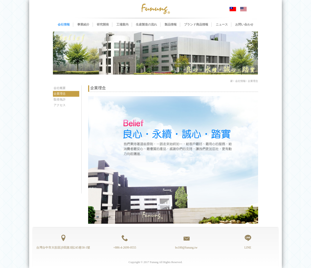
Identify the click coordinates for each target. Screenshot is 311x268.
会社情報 (64, 24)
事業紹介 (83, 24)
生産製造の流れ (146, 24)
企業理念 (60, 93)
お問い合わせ (244, 24)
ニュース (222, 24)
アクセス (60, 105)
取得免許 (60, 99)
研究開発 (103, 24)
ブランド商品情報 (196, 24)
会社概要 (60, 88)
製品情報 (171, 24)
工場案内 (122, 24)
